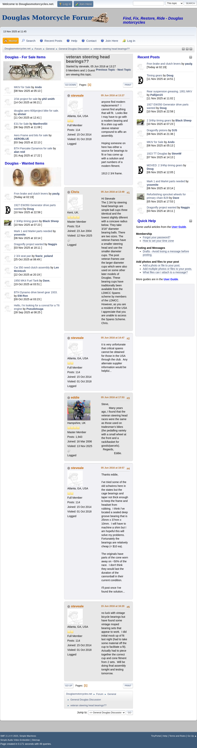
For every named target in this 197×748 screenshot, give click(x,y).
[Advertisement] (32, 342)
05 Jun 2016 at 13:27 (112, 95)
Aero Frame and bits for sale (31, 135)
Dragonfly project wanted (29, 244)
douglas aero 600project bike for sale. (36, 110)
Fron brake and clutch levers (31, 193)
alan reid (19, 151)
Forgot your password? (156, 237)
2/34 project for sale (26, 98)
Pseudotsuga (34, 308)
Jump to (82, 712)
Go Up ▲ (192, 736)
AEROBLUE (21, 138)
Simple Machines (27, 736)
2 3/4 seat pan (22, 255)
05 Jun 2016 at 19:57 (112, 467)
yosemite (20, 234)
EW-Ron (23, 295)
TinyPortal (156, 736)
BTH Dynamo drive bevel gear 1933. (36, 292)
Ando (38, 87)
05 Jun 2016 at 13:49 (112, 192)
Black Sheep (51, 221)
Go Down (70, 85)
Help (165, 736)
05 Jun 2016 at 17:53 (112, 397)
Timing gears (155, 75)
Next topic (124, 69)
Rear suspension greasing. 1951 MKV (169, 91)
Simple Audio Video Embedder (15, 740)
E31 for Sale (21, 123)
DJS (174, 130)
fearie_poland (44, 255)
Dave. (46, 280)
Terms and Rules (177, 736)
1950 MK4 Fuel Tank (26, 280)
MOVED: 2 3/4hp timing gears (165, 165)
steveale (77, 95)
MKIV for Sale (22, 87)
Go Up (68, 685)
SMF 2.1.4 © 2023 (9, 736)
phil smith (48, 98)
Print (128, 85)
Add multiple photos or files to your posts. (167, 268)
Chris (75, 192)
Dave (176, 197)
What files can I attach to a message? (165, 272)
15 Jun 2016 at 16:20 (112, 606)
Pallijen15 (156, 94)
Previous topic (105, 69)
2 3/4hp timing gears (26, 221)
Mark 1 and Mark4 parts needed (33, 231)
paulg (55, 193)
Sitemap (36, 740)
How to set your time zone (158, 240)
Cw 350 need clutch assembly (32, 267)
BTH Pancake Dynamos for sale (33, 148)
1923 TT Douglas (157, 153)
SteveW (176, 153)
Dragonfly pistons (157, 130)
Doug (30, 208)
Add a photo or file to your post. (161, 265)
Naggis (52, 244)
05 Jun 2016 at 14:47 (112, 337)
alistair (22, 114)
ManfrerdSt (40, 123)
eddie (75, 397)
